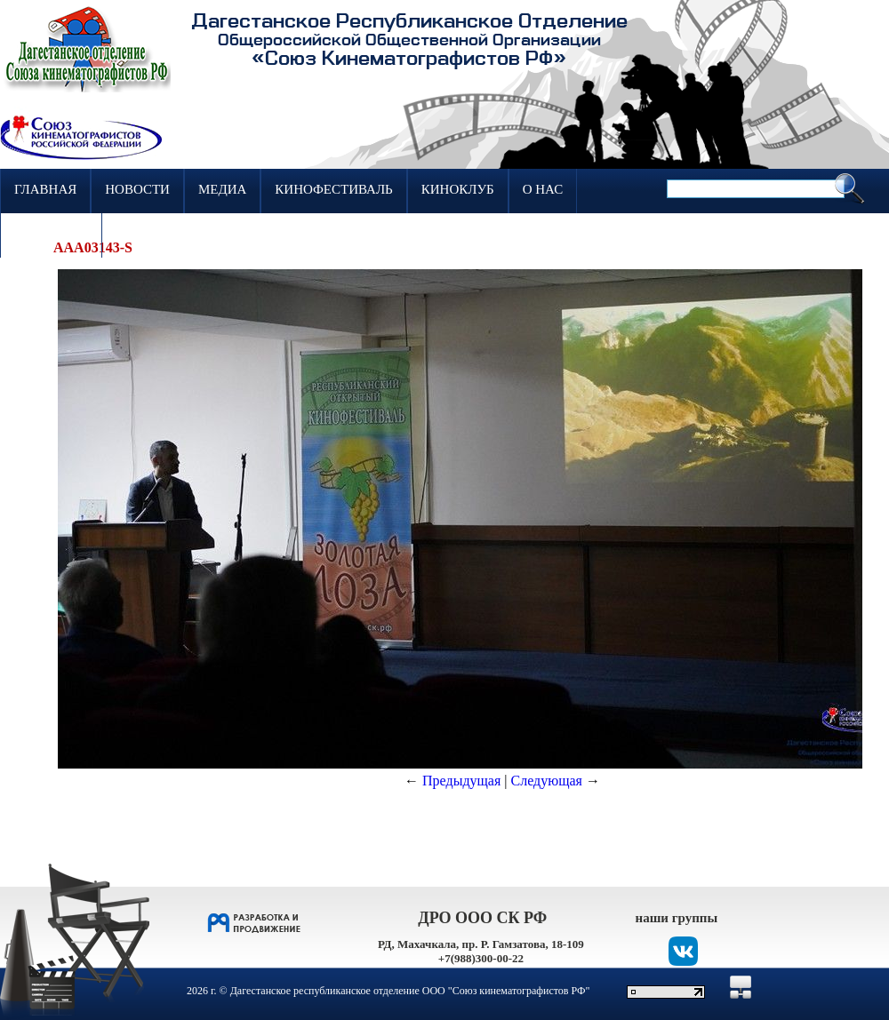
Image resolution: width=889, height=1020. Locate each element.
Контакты (51, 234)
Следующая (546, 780)
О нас (543, 189)
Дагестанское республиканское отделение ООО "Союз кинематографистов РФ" (410, 990)
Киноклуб (457, 189)
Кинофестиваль (333, 189)
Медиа (222, 189)
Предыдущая (461, 780)
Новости (137, 189)
